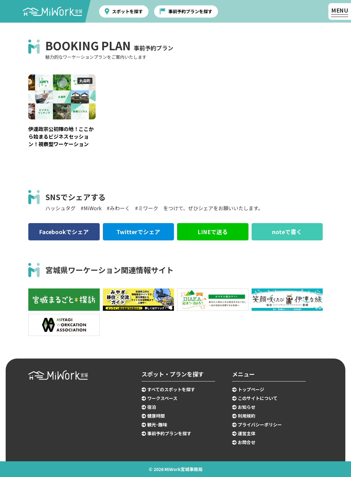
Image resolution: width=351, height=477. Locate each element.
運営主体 (246, 433)
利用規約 (246, 416)
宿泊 (151, 407)
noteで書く (287, 232)
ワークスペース (162, 398)
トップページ (251, 389)
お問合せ (246, 442)
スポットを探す (127, 11)
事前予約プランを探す (190, 11)
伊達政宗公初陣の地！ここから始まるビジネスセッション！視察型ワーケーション (61, 136)
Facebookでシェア (64, 232)
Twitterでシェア (138, 232)
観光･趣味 (157, 424)
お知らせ (246, 407)
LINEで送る (213, 232)
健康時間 (156, 416)
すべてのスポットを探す (171, 389)
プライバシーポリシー (260, 424)
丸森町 (85, 80)
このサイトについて (257, 398)
